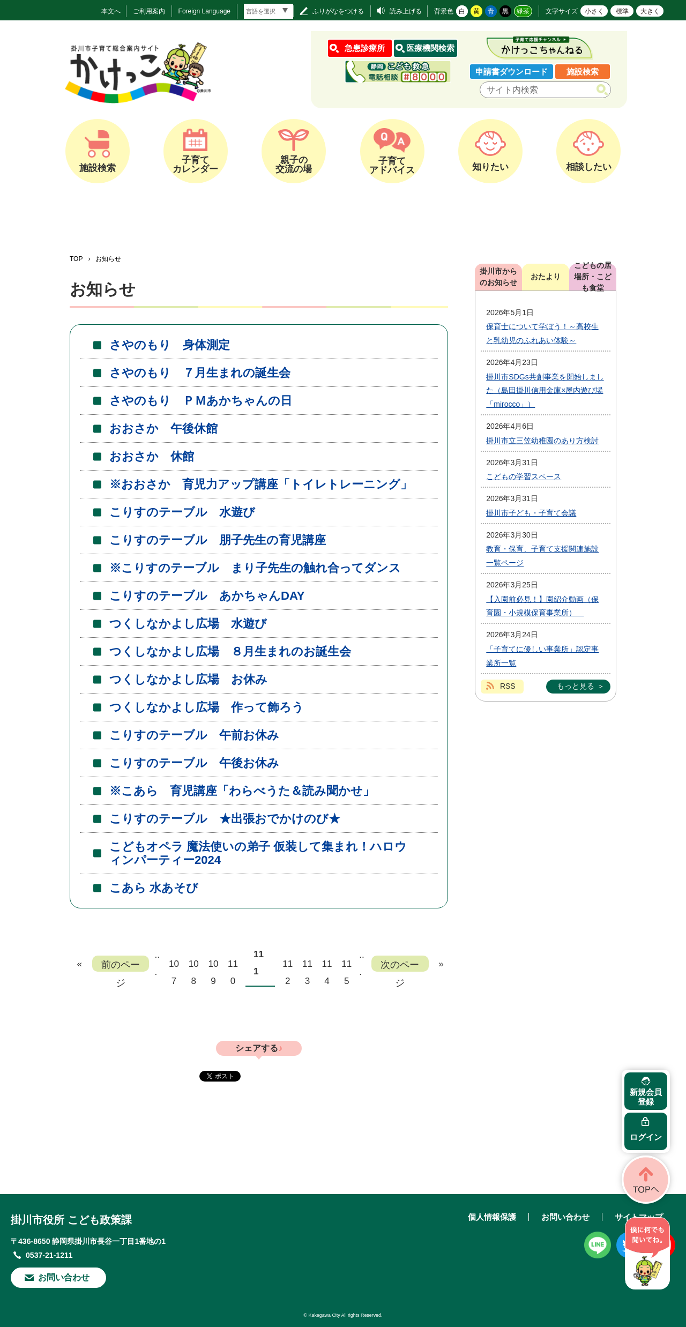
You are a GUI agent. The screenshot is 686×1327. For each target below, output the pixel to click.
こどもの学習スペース (523, 476)
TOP (76, 259)
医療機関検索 (430, 48)
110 (233, 965)
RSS (508, 686)
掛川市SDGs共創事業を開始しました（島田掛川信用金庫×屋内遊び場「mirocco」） (544, 390)
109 (213, 965)
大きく (650, 11)
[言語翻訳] (268, 11)
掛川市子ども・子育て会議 (531, 513)
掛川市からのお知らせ (498, 277)
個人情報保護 (492, 1217)
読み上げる (406, 11)
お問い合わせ (64, 1277)
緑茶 (523, 11)
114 (327, 965)
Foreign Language (204, 11)
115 (346, 965)
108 (194, 965)
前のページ (120, 965)
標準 (622, 11)
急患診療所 (365, 48)
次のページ (400, 965)
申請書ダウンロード (511, 71)
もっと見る (575, 686)
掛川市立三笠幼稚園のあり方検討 (542, 440)
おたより (546, 276)
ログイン (646, 1137)
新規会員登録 (646, 1096)
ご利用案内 (149, 11)
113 (307, 965)
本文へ (111, 11)
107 (174, 965)
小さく (594, 11)
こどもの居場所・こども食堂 (593, 277)
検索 (604, 90)
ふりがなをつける (338, 11)
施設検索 (582, 71)
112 (287, 965)
